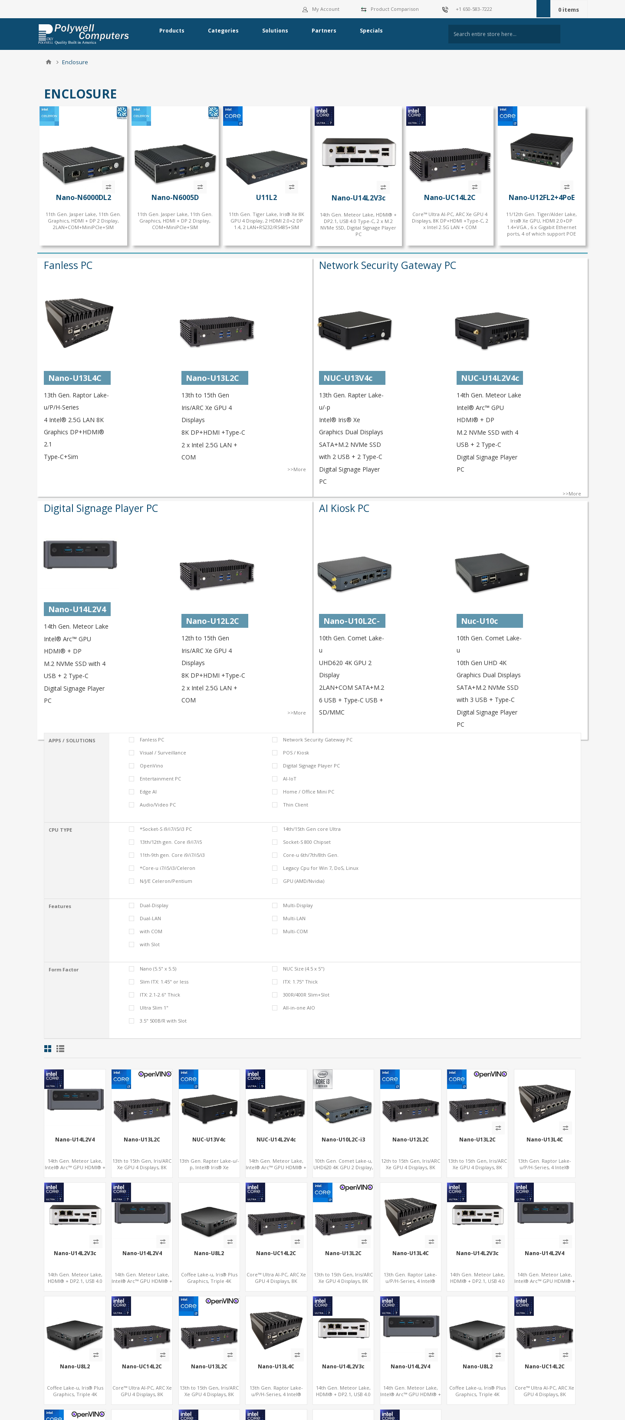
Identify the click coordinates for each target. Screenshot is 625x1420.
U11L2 (266, 197)
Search (574, 34)
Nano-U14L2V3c (358, 198)
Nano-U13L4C (544, 1140)
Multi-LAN (294, 918)
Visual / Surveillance (163, 752)
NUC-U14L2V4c (276, 1140)
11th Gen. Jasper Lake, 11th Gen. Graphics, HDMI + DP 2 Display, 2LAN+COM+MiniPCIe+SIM (83, 220)
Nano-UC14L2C (450, 197)
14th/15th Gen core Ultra (312, 829)
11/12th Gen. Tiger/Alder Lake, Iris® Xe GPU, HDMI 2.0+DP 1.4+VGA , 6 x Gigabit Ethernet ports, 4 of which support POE (541, 224)
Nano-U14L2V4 (75, 1140)
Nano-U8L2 (209, 1253)
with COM (151, 931)
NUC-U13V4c (209, 1140)
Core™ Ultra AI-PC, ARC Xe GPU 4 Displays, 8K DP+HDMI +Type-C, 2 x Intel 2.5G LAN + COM (450, 220)
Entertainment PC (160, 778)
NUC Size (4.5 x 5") (303, 968)
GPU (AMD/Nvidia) (303, 881)
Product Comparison (395, 9)
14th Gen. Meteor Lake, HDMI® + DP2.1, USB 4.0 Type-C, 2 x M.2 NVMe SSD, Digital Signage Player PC (358, 224)
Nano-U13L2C (142, 1140)
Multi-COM (295, 931)
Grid (48, 1048)
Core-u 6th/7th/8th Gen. (311, 855)
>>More (296, 469)
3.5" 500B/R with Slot (163, 1020)
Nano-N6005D (175, 197)
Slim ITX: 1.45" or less (164, 981)
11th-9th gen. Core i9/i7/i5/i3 (172, 855)
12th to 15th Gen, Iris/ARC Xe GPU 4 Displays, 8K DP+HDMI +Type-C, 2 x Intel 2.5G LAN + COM (410, 1171)
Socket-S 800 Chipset (307, 842)
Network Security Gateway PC (387, 265)
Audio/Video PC (158, 804)
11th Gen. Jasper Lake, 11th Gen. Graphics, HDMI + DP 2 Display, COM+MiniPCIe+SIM (175, 220)
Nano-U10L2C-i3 (343, 1140)
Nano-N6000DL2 (83, 197)
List (60, 1048)
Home (48, 62)
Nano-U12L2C (410, 1140)
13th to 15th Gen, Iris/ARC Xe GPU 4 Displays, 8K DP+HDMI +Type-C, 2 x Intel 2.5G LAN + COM (141, 1171)
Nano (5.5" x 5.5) (158, 968)
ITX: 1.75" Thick (300, 981)
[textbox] (504, 34)
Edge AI (148, 791)
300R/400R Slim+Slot (306, 994)
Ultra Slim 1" (154, 1007)
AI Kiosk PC (344, 508)
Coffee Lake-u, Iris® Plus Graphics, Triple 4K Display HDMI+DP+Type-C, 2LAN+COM (209, 1284)
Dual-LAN (150, 918)
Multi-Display (298, 905)
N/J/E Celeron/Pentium (166, 881)
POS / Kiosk (296, 752)
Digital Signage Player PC (101, 508)
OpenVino (151, 765)
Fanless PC (68, 265)
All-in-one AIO (299, 1007)
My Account (321, 9)
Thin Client (295, 804)
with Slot (150, 944)
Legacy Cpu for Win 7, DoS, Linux (321, 868)
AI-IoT (289, 778)
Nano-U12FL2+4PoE (542, 197)
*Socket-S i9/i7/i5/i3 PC (166, 829)
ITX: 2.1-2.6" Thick (160, 994)
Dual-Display (154, 905)
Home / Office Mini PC (308, 791)
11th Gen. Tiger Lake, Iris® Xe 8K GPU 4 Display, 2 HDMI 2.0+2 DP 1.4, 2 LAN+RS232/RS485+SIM (266, 220)
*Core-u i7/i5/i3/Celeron (167, 868)
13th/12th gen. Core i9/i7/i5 (171, 842)
